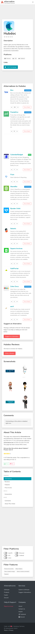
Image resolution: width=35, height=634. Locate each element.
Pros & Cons (8, 488)
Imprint (21, 612)
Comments (8, 501)
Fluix (12, 174)
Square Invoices (16, 248)
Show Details (27, 107)
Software (6, 590)
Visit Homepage (11, 67)
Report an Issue (8, 606)
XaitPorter (14, 268)
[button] (33, 2)
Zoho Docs (14, 286)
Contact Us (22, 609)
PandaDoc (14, 112)
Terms (6, 630)
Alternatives (8, 479)
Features (7, 485)
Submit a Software (24, 590)
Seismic (13, 228)
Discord (6, 598)
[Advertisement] (17, 12)
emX (12, 306)
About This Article (10, 504)
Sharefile (13, 186)
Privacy (11, 630)
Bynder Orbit (15, 208)
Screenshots (8, 494)
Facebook (22, 614)
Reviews (7, 482)
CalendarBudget (16, 154)
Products (6, 592)
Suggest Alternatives (25, 592)
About (20, 606)
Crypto (6, 595)
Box (11, 90)
